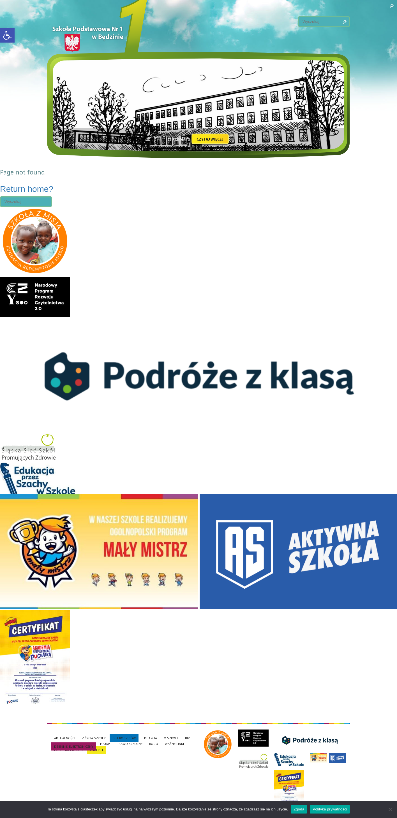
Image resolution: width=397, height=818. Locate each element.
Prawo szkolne (129, 744)
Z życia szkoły (94, 738)
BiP (187, 738)
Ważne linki (174, 744)
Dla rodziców (124, 738)
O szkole (171, 738)
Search (339, 21)
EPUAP (105, 744)
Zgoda (299, 809)
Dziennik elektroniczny (73, 746)
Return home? (26, 189)
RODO (153, 744)
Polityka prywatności (330, 809)
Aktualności (64, 738)
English (96, 750)
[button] (7, 35)
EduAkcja (149, 738)
